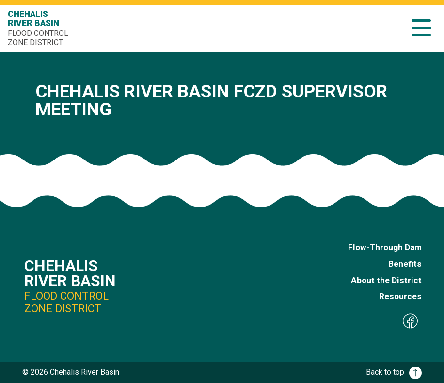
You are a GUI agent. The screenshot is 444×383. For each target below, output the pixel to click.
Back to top (394, 372)
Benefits (405, 264)
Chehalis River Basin (39, 28)
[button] (421, 27)
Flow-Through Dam (385, 247)
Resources (400, 296)
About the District (386, 280)
